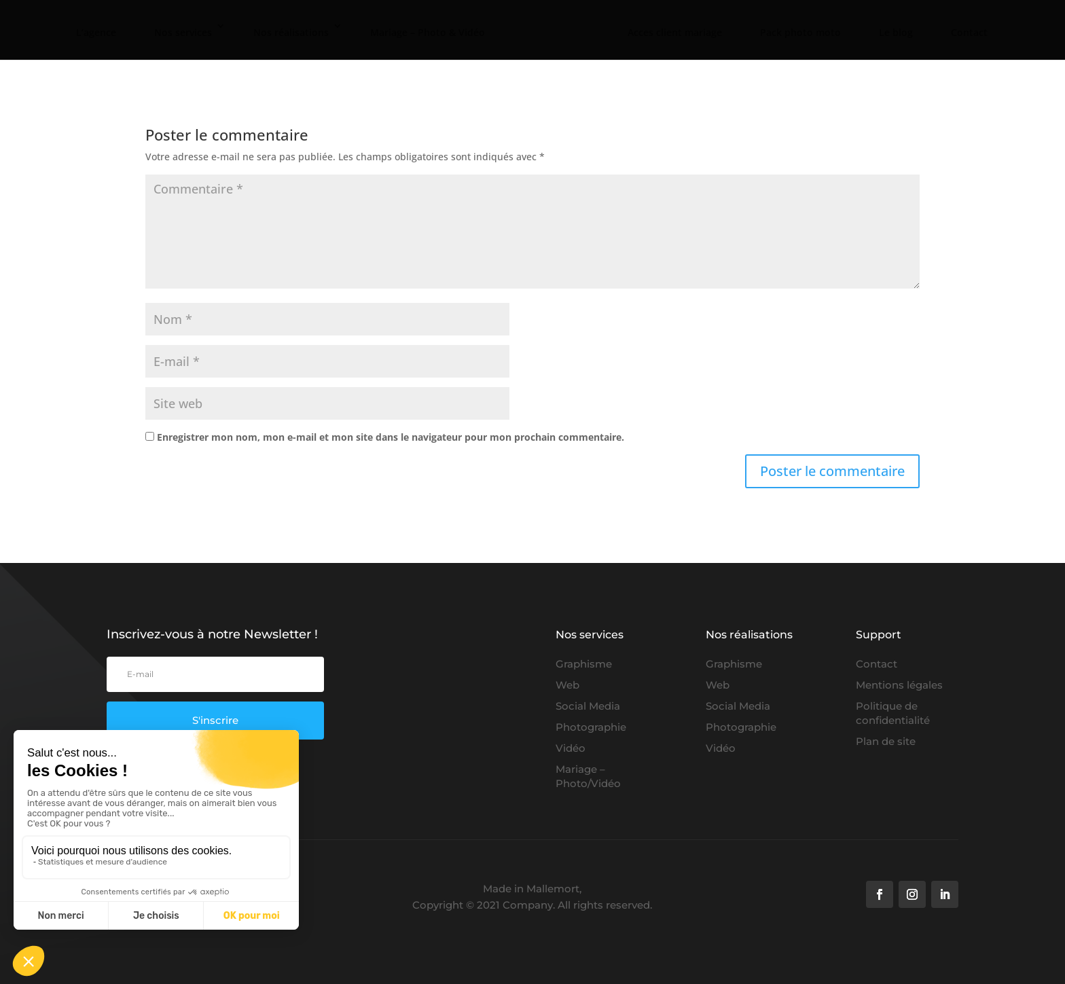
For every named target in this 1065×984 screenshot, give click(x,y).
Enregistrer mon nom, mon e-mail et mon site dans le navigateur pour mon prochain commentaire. (390, 437)
